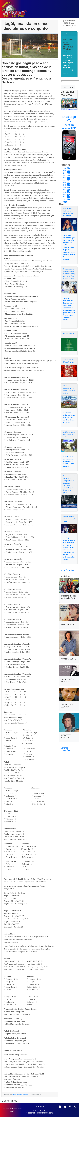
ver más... (66, 74)
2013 (66, 199)
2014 (66, 197)
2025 (66, 170)
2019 (66, 185)
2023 (66, 175)
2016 (66, 192)
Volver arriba (39, 1106)
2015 (66, 194)
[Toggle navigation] (74, 9)
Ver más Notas (67, 570)
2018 (66, 187)
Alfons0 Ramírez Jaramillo (20, 1094)
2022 (66, 178)
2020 (66, 182)
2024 (66, 173)
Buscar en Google (68, 87)
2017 (66, 190)
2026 (66, 168)
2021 (66, 180)
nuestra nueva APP (69, 141)
